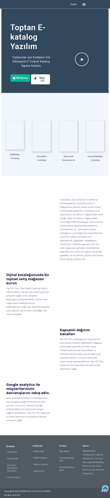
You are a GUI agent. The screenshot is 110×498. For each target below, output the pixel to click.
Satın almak (12, 456)
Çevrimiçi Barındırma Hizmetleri (12, 466)
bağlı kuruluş (39, 468)
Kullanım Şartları (40, 462)
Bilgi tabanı (64, 449)
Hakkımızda (38, 449)
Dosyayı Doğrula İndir (66, 456)
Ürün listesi (12, 449)
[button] (84, 4)
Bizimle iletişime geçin (66, 466)
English (73, 4)
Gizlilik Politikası (40, 455)
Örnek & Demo (13, 475)
